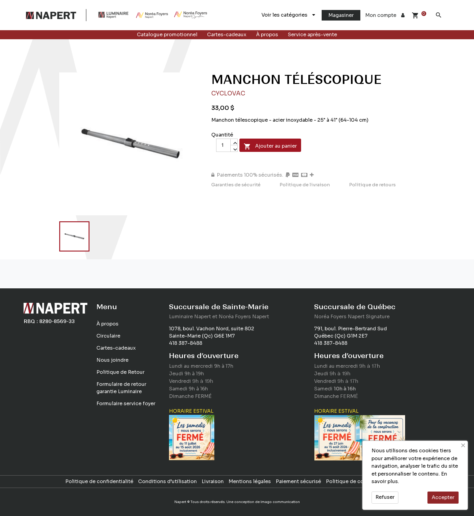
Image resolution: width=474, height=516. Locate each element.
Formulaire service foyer (125, 403)
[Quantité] (223, 145)
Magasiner (341, 15)
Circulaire (108, 336)
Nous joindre (112, 360)
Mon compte (384, 15)
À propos (267, 34)
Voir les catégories (288, 15)
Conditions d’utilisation (167, 481)
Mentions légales (250, 481)
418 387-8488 (185, 343)
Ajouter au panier (270, 146)
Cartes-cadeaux (226, 34)
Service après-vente (312, 34)
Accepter (443, 497)
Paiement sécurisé (298, 481)
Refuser (384, 497)
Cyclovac (228, 93)
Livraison (213, 481)
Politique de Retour (120, 372)
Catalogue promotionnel (167, 34)
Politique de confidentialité (99, 481)
